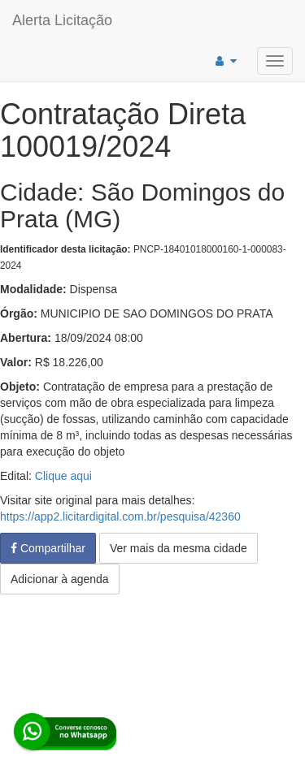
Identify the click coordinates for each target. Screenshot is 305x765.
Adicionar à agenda (60, 579)
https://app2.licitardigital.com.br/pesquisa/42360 (120, 516)
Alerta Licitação (62, 20)
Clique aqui (63, 475)
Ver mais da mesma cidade (178, 548)
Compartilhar (48, 548)
